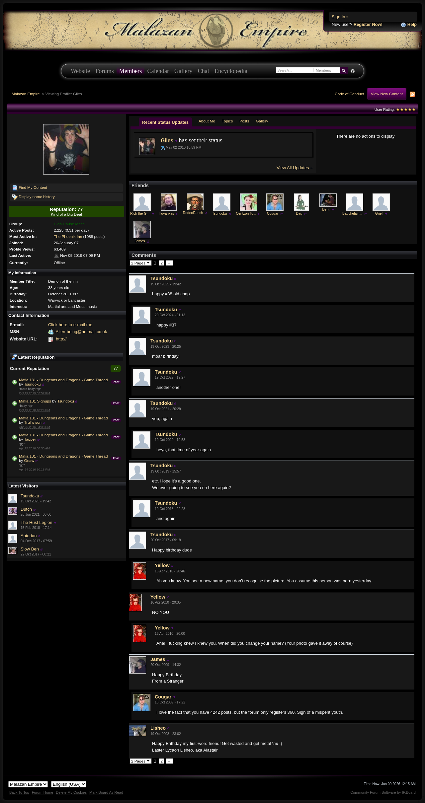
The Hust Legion (36, 522)
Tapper (30, 439)
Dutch (26, 509)
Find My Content (29, 187)
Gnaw (29, 460)
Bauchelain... (352, 213)
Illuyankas (166, 213)
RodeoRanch (193, 213)
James (140, 241)
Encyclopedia (230, 71)
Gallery (183, 71)
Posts (244, 121)
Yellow (162, 565)
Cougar (272, 213)
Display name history (33, 197)
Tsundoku (32, 384)
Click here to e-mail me (70, 324)
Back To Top (19, 792)
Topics (227, 121)
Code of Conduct (349, 94)
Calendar (158, 71)
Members (130, 71)
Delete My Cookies (71, 792)
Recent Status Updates (165, 122)
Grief (379, 213)
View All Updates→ (295, 167)
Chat (203, 71)
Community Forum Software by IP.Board (383, 792)
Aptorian (29, 535)
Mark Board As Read (106, 792)
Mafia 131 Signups (35, 401)
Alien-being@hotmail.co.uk (81, 331)
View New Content (387, 94)
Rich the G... (139, 213)
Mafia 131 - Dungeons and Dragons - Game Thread (63, 380)
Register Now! (368, 24)
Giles (167, 140)
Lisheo (158, 728)
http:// (61, 338)
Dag (299, 213)
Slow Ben (30, 549)
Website (80, 71)
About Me (207, 121)
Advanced (352, 71)
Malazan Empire (26, 94)
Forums (104, 71)
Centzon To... (246, 213)
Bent (325, 209)
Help (409, 25)
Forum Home (42, 792)
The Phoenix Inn (68, 236)
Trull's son (33, 422)
